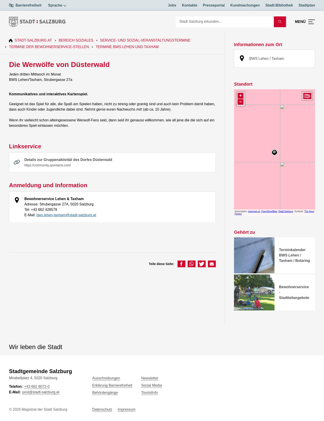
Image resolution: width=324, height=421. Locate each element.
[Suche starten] (280, 21)
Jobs (172, 5)
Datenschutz (102, 409)
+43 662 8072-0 (37, 386)
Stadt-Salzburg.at (33, 40)
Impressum (126, 409)
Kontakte (189, 5)
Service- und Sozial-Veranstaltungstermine (145, 40)
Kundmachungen (245, 5)
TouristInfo (149, 392)
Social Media (151, 385)
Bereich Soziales (76, 40)
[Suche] (225, 21)
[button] (181, 264)
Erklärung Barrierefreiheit (112, 385)
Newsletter (149, 378)
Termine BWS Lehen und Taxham (127, 47)
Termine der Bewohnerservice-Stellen (49, 47)
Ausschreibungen (106, 378)
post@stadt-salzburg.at (40, 392)
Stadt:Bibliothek (279, 5)
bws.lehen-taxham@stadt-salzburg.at (66, 215)
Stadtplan (307, 5)
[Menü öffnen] (305, 21)
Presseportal (214, 5)
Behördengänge (105, 392)
